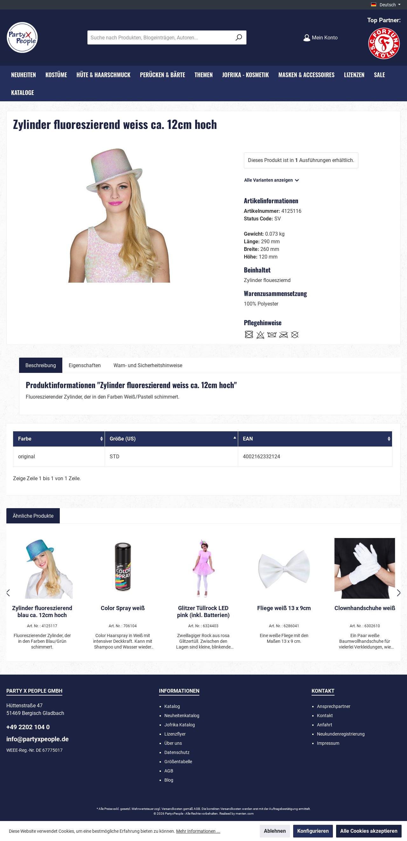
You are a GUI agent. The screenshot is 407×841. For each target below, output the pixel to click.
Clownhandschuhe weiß (365, 608)
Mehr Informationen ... (198, 831)
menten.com (245, 813)
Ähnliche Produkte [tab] (33, 516)
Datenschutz (177, 752)
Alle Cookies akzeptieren (368, 831)
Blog (168, 780)
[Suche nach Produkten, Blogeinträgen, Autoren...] (159, 37)
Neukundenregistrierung (341, 734)
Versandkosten (172, 809)
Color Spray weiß (123, 608)
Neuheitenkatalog (181, 715)
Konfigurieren (313, 831)
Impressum (328, 743)
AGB (168, 770)
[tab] (40, 365)
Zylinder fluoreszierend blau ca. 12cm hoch (42, 611)
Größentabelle (178, 761)
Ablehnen (275, 831)
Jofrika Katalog (179, 724)
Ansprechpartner (333, 706)
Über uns (173, 743)
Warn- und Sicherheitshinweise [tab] (148, 365)
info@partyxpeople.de (37, 739)
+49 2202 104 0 (28, 727)
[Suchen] (238, 37)
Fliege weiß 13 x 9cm (284, 608)
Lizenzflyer (175, 734)
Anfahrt (324, 724)
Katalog (172, 706)
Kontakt (325, 715)
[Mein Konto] (320, 37)
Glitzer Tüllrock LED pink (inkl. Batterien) (203, 611)
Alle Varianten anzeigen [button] (272, 179)
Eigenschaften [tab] (85, 365)
